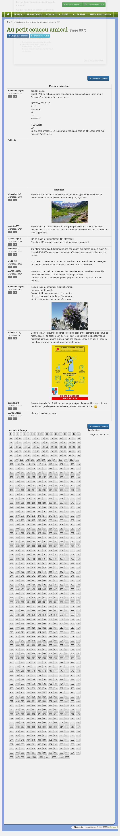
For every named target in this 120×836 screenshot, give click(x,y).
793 (39, 688)
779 (33, 684)
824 (66, 697)
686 (22, 654)
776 (17, 684)
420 (61, 563)
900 (55, 723)
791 (28, 688)
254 (78, 507)
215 (78, 494)
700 (28, 658)
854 (17, 710)
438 (17, 572)
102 (27, 460)
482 (44, 585)
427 (28, 568)
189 (78, 486)
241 (78, 503)
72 (34, 451)
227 (72, 499)
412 (17, 563)
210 (50, 494)
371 (78, 546)
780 (39, 684)
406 (55, 559)
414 (28, 563)
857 (33, 710)
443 (44, 572)
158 (50, 477)
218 (22, 499)
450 (11, 576)
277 (61, 516)
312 (39, 529)
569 (22, 615)
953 (61, 740)
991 (55, 753)
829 (22, 701)
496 (50, 589)
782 (50, 684)
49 (74, 443)
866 (11, 714)
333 (11, 537)
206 (28, 494)
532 (33, 602)
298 (33, 524)
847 (50, 705)
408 (66, 559)
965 (55, 744)
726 (28, 667)
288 (50, 520)
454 (33, 576)
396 (72, 555)
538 (66, 602)
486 (66, 585)
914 (61, 727)
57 (38, 447)
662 (33, 645)
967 (66, 744)
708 (72, 658)
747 (72, 671)
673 (22, 649)
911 (44, 727)
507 (39, 593)
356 (66, 542)
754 (39, 675)
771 (61, 680)
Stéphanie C (113, 827)
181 (33, 486)
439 (22, 572)
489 (11, 589)
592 (78, 619)
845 (39, 705)
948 (33, 740)
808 (50, 693)
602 (61, 624)
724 (17, 667)
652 (50, 641)
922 (33, 731)
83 (11, 456)
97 (74, 456)
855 (22, 710)
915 (66, 727)
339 (44, 537)
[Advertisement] (59, 57)
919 (17, 731)
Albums (63, 14)
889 (66, 718)
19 (11, 438)
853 (11, 710)
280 (78, 516)
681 (66, 649)
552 (72, 606)
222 (44, 499)
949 (39, 740)
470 (50, 580)
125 (11, 468)
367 (55, 546)
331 (72, 533)
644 (78, 637)
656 (72, 641)
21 (20, 438)
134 (61, 468)
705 (55, 658)
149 (72, 473)
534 (44, 602)
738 (22, 671)
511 (61, 593)
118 (44, 464)
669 (72, 645)
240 (72, 503)
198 (55, 490)
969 (78, 744)
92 (52, 456)
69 (20, 451)
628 (61, 632)
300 (44, 524)
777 (22, 684)
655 (66, 641)
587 (50, 619)
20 (15, 438)
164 (11, 481)
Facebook (18, 36)
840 (11, 705)
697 (11, 658)
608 (22, 628)
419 (55, 563)
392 (50, 555)
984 (17, 753)
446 (61, 572)
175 (72, 481)
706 (61, 658)
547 (44, 606)
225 (61, 499)
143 (39, 473)
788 (11, 688)
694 (66, 654)
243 (17, 507)
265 (66, 512)
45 (56, 443)
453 (28, 576)
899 (50, 723)
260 (39, 512)
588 (55, 619)
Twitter (40, 36)
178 (17, 486)
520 (39, 598)
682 (72, 649)
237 (55, 503)
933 (22, 736)
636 (33, 637)
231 (22, 503)
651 (44, 641)
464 (17, 580)
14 (60, 434)
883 (33, 718)
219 (28, 499)
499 (66, 589)
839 (78, 701)
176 (78, 481)
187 (66, 486)
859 (44, 710)
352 (44, 542)
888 (61, 718)
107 (54, 460)
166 (22, 481)
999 (28, 757)
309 (22, 529)
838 (72, 701)
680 (61, 649)
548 (50, 606)
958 (17, 744)
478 (22, 585)
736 (11, 671)
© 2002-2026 (102, 827)
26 (43, 438)
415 (33, 563)
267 (78, 512)
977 (50, 749)
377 (39, 550)
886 (50, 718)
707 (66, 658)
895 (28, 723)
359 (11, 546)
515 (11, 598)
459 (61, 576)
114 (22, 464)
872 (44, 714)
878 (78, 714)
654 (61, 641)
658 (11, 645)
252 (66, 507)
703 (44, 658)
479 (28, 585)
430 (44, 568)
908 (28, 727)
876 (66, 714)
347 (17, 542)
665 (50, 645)
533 (39, 602)
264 (61, 512)
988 (39, 753)
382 (66, 550)
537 (61, 602)
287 (44, 520)
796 (55, 688)
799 (72, 688)
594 (17, 624)
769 (50, 680)
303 (61, 524)
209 (44, 494)
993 (66, 753)
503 (17, 593)
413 (22, 563)
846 (44, 705)
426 (22, 568)
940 (61, 736)
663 (39, 645)
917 (78, 727)
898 (44, 723)
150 (78, 473)
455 (39, 576)
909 (33, 727)
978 (55, 749)
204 (17, 494)
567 (11, 615)
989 (44, 753)
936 (39, 736)
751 (22, 675)
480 (33, 585)
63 (65, 447)
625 (44, 632)
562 (55, 611)
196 (44, 490)
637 (39, 637)
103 (32, 460)
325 (39, 533)
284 (28, 520)
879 (11, 718)
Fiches (18, 14)
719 (61, 662)
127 (22, 468)
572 (39, 615)
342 (61, 537)
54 (25, 447)
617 (72, 628)
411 (11, 563)
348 (22, 542)
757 (55, 675)
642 (66, 637)
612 (44, 628)
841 (17, 705)
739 (28, 671)
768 (44, 680)
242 (11, 507)
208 (39, 494)
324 (33, 533)
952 (55, 740)
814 (11, 697)
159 (55, 477)
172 (55, 481)
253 (72, 507)
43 (47, 443)
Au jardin (79, 14)
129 (33, 468)
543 (22, 606)
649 (33, 641)
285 (33, 520)
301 (50, 524)
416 (39, 563)
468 (39, 580)
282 (17, 520)
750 (17, 675)
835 (55, 701)
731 (55, 667)
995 (78, 753)
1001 (41, 757)
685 (17, 654)
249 (50, 507)
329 (61, 533)
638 (44, 637)
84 (15, 456)
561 (50, 611)
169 (39, 481)
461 (72, 576)
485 (61, 585)
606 (11, 628)
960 (28, 744)
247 (39, 507)
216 (11, 499)
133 (55, 468)
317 (66, 529)
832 (39, 701)
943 (78, 736)
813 (78, 693)
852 (78, 705)
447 (66, 572)
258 (28, 512)
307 (11, 529)
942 (72, 736)
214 (72, 494)
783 (55, 684)
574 (50, 615)
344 (72, 537)
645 (11, 641)
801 (11, 693)
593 (11, 624)
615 (61, 628)
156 (39, 477)
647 (22, 641)
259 (33, 512)
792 (33, 688)
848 (55, 705)
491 (22, 589)
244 (22, 507)
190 (11, 490)
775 (11, 684)
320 (11, 533)
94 (61, 456)
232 (28, 503)
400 (22, 559)
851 (72, 705)
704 (50, 658)
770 (55, 680)
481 (39, 585)
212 (61, 494)
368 (61, 546)
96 (70, 456)
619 (11, 632)
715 (39, 662)
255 (11, 512)
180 (28, 486)
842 (22, 705)
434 (66, 568)
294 (11, 524)
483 (50, 585)
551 (66, 606)
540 (78, 602)
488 (78, 585)
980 (66, 749)
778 (28, 684)
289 (55, 520)
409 (72, 559)
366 (50, 546)
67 (11, 451)
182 (39, 486)
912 (50, 727)
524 (61, 598)
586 (44, 619)
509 (50, 593)
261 (44, 512)
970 (11, 749)
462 (78, 576)
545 (33, 606)
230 (17, 503)
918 (11, 731)
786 (72, 684)
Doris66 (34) (13, 403)
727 (33, 667)
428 (33, 568)
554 (11, 611)
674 (28, 649)
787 (78, 684)
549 (55, 606)
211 (55, 494)
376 (33, 550)
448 (72, 572)
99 (11, 460)
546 (39, 606)
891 (78, 718)
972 (22, 749)
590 (66, 619)
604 (72, 624)
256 (17, 512)
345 (78, 537)
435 (72, 568)
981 (72, 749)
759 (66, 675)
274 (44, 516)
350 (33, 542)
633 (17, 637)
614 (55, 628)
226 (66, 499)
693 (61, 654)
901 (61, 723)
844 (33, 705)
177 (11, 486)
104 (38, 460)
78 (61, 451)
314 (50, 529)
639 (50, 637)
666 (55, 645)
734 (72, 667)
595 (22, 624)
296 (22, 524)
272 (33, 516)
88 (34, 456)
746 (66, 671)
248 (44, 507)
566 (78, 611)
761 (78, 675)
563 (61, 611)
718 (55, 662)
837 (66, 701)
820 (44, 697)
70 (25, 451)
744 (55, 671)
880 (17, 718)
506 (33, 593)
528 (11, 602)
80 (70, 451)
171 (50, 481)
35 (11, 443)
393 (55, 555)
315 (55, 529)
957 (11, 744)
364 (39, 546)
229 (11, 503)
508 (44, 593)
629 (66, 632)
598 (39, 624)
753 (33, 675)
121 (61, 464)
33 (74, 438)
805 (33, 693)
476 (11, 585)
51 (11, 447)
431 (50, 568)
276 (55, 516)
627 (55, 632)
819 (39, 697)
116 (33, 464)
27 (47, 438)
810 (61, 693)
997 (17, 757)
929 (72, 731)
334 (17, 537)
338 (39, 537)
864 (72, 710)
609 (28, 628)
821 (50, 697)
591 (72, 619)
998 (22, 757)
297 (28, 524)
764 (22, 680)
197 (50, 490)
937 (44, 736)
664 (44, 645)
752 (28, 675)
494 (39, 589)
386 (17, 555)
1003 (54, 757)
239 (66, 503)
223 (50, 499)
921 (28, 731)
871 (39, 714)
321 (17, 533)
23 (29, 438)
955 (72, 740)
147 (61, 473)
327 (50, 533)
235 (44, 503)
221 (39, 499)
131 (44, 468)
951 (50, 740)
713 (28, 662)
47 (65, 443)
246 (33, 507)
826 (78, 697)
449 (78, 572)
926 (55, 731)
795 (50, 688)
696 (78, 654)
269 (17, 516)
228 (78, 499)
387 (22, 555)
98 (79, 456)
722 (78, 662)
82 (79, 451)
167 (28, 481)
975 (39, 749)
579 (78, 615)
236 (50, 503)
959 (22, 744)
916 (72, 727)
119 (50, 464)
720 (66, 662)
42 (43, 443)
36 (15, 443)
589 (61, 619)
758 (61, 675)
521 (44, 598)
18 (78, 434)
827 (11, 701)
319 (78, 529)
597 (33, 624)
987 (33, 753)
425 (17, 568)
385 (11, 555)
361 (22, 546)
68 (15, 451)
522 (50, 598)
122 (66, 464)
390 (39, 555)
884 (39, 718)
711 (17, 662)
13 (56, 434)
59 (47, 447)
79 (65, 451)
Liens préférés (90, 827)
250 (55, 507)
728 (39, 667)
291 (66, 520)
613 (50, 628)
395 (66, 555)
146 (55, 473)
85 (20, 456)
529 (17, 602)
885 (44, 718)
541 (11, 606)
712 (22, 662)
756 (50, 675)
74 (43, 451)
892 (11, 723)
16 (69, 434)
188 (72, 486)
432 (55, 568)
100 (16, 460)
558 (33, 611)
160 (61, 477)
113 (17, 464)
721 (72, 662)
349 (28, 542)
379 (50, 550)
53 (20, 447)
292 (72, 520)
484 (55, 585)
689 (39, 654)
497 (55, 589)
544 (28, 606)
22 (25, 438)
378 (44, 550)
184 (50, 486)
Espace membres (72, 5)
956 (78, 740)
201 (72, 490)
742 (44, 671)
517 (22, 598)
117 (39, 464)
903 (72, 723)
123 (72, 464)
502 (11, 593)
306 (78, 524)
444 (50, 572)
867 (17, 714)
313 (44, 529)
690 (44, 654)
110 (71, 460)
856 (28, 710)
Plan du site (78, 827)
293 (78, 520)
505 (28, 593)
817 (28, 697)
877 (72, 714)
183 (44, 486)
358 (78, 542)
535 (50, 602)
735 (78, 667)
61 (56, 447)
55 (29, 447)
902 (66, 723)
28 (52, 438)
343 (66, 537)
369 (66, 546)
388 (28, 555)
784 (61, 684)
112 (11, 464)
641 (61, 637)
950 (44, 740)
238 (61, 503)
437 (11, 572)
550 (61, 606)
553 (78, 606)
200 (66, 490)
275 (50, 516)
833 (44, 701)
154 (28, 477)
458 (55, 576)
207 (33, 494)
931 (11, 736)
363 (33, 546)
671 (11, 649)
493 (33, 589)
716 (44, 662)
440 (28, 572)
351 (39, 542)
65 (74, 447)
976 (44, 749)
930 (78, 731)
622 (28, 632)
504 (22, 593)
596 (28, 624)
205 (22, 494)
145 (50, 473)
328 (55, 533)
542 (17, 606)
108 (60, 460)
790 (22, 688)
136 (72, 468)
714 (33, 662)
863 (66, 710)
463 (11, 580)
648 (28, 641)
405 (50, 559)
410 (78, 559)
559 (39, 611)
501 (78, 589)
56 (34, 447)
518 (28, 598)
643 (72, 637)
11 (47, 434)
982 (78, 749)
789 (17, 688)
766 (33, 680)
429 (39, 568)
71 (29, 451)
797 (61, 688)
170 (44, 481)
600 (50, 624)
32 (70, 438)
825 (72, 697)
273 (39, 516)
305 (72, 524)
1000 (34, 757)
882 (28, 718)
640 (55, 637)
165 (17, 481)
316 (61, 529)
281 (11, 520)
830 (28, 701)
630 (72, 632)
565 (72, 611)
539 (72, 602)
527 (78, 598)
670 (78, 645)
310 (28, 529)
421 (66, 563)
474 (72, 580)
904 (78, 723)
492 (28, 589)
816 (22, 697)
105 (43, 460)
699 (22, 658)
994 (72, 753)
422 (72, 563)
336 (28, 537)
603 (66, 624)
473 (66, 580)
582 (22, 619)
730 (50, 667)
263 (55, 512)
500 (72, 589)
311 (33, 529)
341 (55, 537)
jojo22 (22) (12, 261)
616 (66, 628)
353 (50, 542)
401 (28, 559)
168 (33, 481)
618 (78, 628)
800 (78, 688)
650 (39, 641)
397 (78, 555)
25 (38, 438)
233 (33, 503)
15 (65, 434)
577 (66, 615)
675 (33, 649)
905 (11, 727)
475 (78, 580)
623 (33, 632)
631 (78, 632)
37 (20, 443)
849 (61, 705)
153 (22, 477)
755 (44, 675)
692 (55, 654)
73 (38, 451)
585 (39, 619)
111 (77, 460)
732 (61, 667)
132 (50, 468)
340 (50, 537)
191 (17, 490)
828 (17, 701)
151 (11, 477)
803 (22, 693)
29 (56, 438)
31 (65, 438)
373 (17, 550)
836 (61, 701)
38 (25, 443)
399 (17, 559)
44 (52, 443)
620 (17, 632)
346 (11, 542)
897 (39, 723)
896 (33, 723)
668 (66, 645)
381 (61, 550)
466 (28, 580)
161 (66, 477)
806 (39, 693)
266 (72, 512)
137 (78, 468)
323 (28, 533)
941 (66, 736)
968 (72, 744)
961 (33, 744)
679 (55, 649)
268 (11, 516)
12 (51, 434)
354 (55, 542)
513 (72, 593)
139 (17, 473)
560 (44, 611)
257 (22, 512)
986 (28, 753)
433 (61, 568)
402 (33, 559)
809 (55, 693)
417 (44, 563)
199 (61, 490)
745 (61, 671)
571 (33, 615)
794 (44, 688)
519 (33, 598)
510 (55, 593)
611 (39, 628)
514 (78, 593)
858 (39, 710)
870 (33, 714)
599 (44, 624)
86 (25, 456)
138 (11, 473)
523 (55, 598)
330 (66, 533)
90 (43, 456)
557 (28, 611)
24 (34, 438)
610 (33, 628)
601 (55, 624)
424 (11, 568)
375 (28, 550)
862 (61, 710)
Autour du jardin (100, 14)
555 (17, 611)
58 (43, 447)
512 (66, 593)
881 (22, 718)
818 (33, 697)
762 (11, 680)
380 (55, 550)
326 (44, 533)
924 (44, 731)
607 (17, 628)
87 (29, 456)
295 (17, 524)
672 (17, 649)
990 (50, 753)
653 (55, 641)
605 (78, 624)
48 (70, 443)
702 (39, 658)
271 (28, 516)
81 (74, 451)
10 (42, 434)
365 (44, 546)
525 (66, 598)
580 (11, 619)
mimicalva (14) (14, 194)
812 (72, 693)
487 (72, 585)
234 (39, 503)
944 (11, 740)
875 (61, 714)
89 (38, 456)
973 (28, 749)
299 (39, 524)
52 (15, 447)
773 (72, 680)
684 (11, 654)
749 (11, 675)
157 (44, 477)
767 (39, 680)
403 (39, 559)
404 (44, 559)
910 (39, 727)
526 (72, 598)
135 (66, 468)
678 (50, 649)
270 (22, 516)
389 (33, 555)
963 (44, 744)
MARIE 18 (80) (14, 239)
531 (28, 602)
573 (44, 615)
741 (39, 671)
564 (66, 611)
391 (44, 555)
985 (22, 753)
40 (34, 443)
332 (78, 533)
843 (28, 705)
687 (28, 654)
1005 (67, 757)
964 (50, 744)
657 (78, 641)
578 (72, 615)
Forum (50, 14)
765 (28, 680)
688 (33, 654)
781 (44, 684)
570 (28, 615)
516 (17, 598)
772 (66, 680)
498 (61, 589)
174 (66, 481)
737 (17, 671)
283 (22, 520)
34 (79, 438)
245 (28, 507)
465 (22, 580)
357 (72, 542)
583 (28, 619)
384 (78, 550)
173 (61, 481)
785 (66, 684)
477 (17, 585)
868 (22, 714)
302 (55, 524)
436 (78, 568)
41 (38, 443)
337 (33, 537)
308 (17, 529)
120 (55, 464)
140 (22, 473)
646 (17, 641)
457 (50, 576)
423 (78, 563)
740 (33, 671)
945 (17, 740)
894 (22, 723)
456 (44, 576)
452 (22, 576)
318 (72, 529)
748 (78, 671)
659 (17, 645)
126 (17, 468)
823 (61, 697)
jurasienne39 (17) (16, 91)
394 (61, 555)
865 (78, 710)
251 (61, 507)
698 (17, 658)
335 (22, 537)
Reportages (34, 14)
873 (50, 714)
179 (22, 486)
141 (28, 473)
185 (55, 486)
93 (56, 456)
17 (74, 434)
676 (39, 649)
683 (78, 649)
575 (55, 615)
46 (61, 443)
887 (55, 718)
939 (55, 736)
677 (44, 649)
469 (44, 580)
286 (39, 520)
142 (33, 473)
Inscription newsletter (94, 5)
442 (39, 572)
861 (55, 710)
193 (28, 490)
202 (78, 490)
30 (61, 438)
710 (11, 662)
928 (66, 731)
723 (11, 667)
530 (22, 602)
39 (29, 443)
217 (17, 499)
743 (50, 671)
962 (39, 744)
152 (17, 477)
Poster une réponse (98, 78)
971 (17, 749)
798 (66, 688)
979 (61, 749)
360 (17, 546)
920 (22, 731)
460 (66, 576)
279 (72, 516)
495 (44, 589)
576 (61, 615)
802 (17, 693)
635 (28, 637)
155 (33, 477)
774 (78, 680)
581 (17, 619)
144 (44, 473)
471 (55, 580)
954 (66, 740)
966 (61, 744)
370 (72, 546)
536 (55, 602)
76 (52, 451)
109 (66, 460)
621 (22, 632)
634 (22, 637)
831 (33, 701)
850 (66, 705)
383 (72, 550)
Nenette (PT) (13, 226)
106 (49, 460)
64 (70, 447)
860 (50, 710)
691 (50, 654)
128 (28, 468)
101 (21, 460)
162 (72, 477)
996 (11, 757)
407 (61, 559)
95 (65, 456)
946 (22, 740)
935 (33, 736)
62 (61, 447)
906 (17, 727)
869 (28, 714)
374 (22, 550)
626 (50, 632)
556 (22, 611)
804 (28, 693)
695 (72, 654)
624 (39, 632)
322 (22, 533)
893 (17, 723)
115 (28, 464)
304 (66, 524)
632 (11, 637)
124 (78, 464)
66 (79, 447)
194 (33, 490)
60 (52, 447)
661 (28, 645)
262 (50, 512)
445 (55, 572)
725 (22, 667)
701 (33, 658)
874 (55, 714)
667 (61, 645)
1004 (60, 757)
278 (66, 516)
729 (44, 667)
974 (33, 749)
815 (17, 697)
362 (28, 546)
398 (11, 559)
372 (11, 550)
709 (78, 658)
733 (66, 667)
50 (79, 443)
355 (61, 542)
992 (61, 753)
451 (17, 576)
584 (33, 619)
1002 (47, 757)
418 (50, 563)
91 (47, 456)
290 (61, 520)
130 (39, 468)
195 (39, 490)
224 (55, 499)
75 (47, 451)
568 (17, 615)
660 (22, 645)
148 (66, 473)
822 (55, 697)
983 (11, 753)
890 (72, 718)
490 (17, 589)
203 (11, 494)
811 (66, 693)
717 (50, 662)
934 (28, 736)
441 (33, 572)
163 (78, 477)
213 (66, 494)
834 (50, 701)
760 (72, 675)
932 (17, 736)
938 (50, 736)
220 (33, 499)
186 (61, 486)
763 (17, 680)
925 (50, 731)
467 (33, 580)
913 (55, 727)
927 (61, 731)
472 (61, 580)
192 (22, 490)
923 (39, 731)
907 (22, 727)
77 (56, 451)
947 (28, 740)
